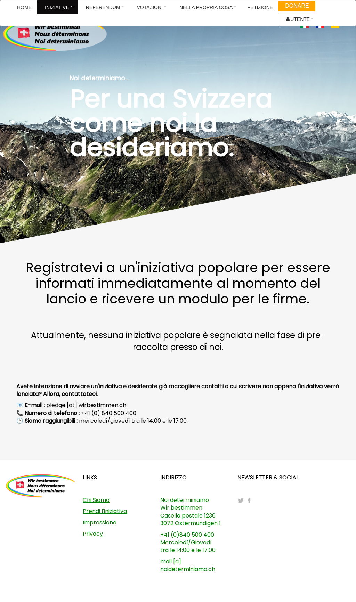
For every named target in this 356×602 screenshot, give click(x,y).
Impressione (99, 523)
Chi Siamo (96, 500)
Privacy (93, 534)
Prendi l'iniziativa (105, 511)
